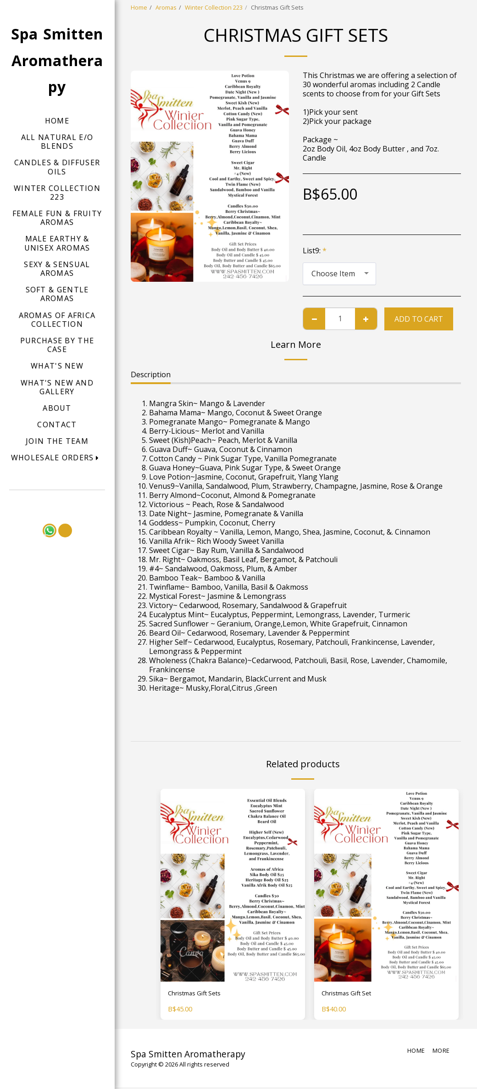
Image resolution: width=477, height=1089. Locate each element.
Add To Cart (418, 319)
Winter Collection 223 (214, 7)
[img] (233, 885)
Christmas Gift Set (352, 994)
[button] (57, 458)
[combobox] (339, 273)
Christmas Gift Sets (200, 994)
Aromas (166, 7)
